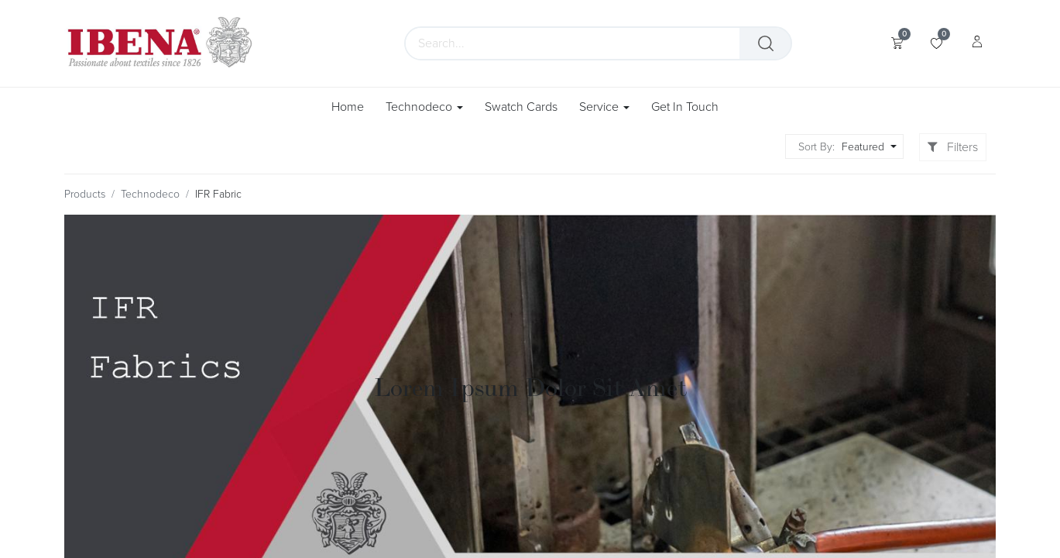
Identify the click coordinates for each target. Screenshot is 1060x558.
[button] (867, 147)
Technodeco (150, 194)
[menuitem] (353, 107)
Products (84, 194)
